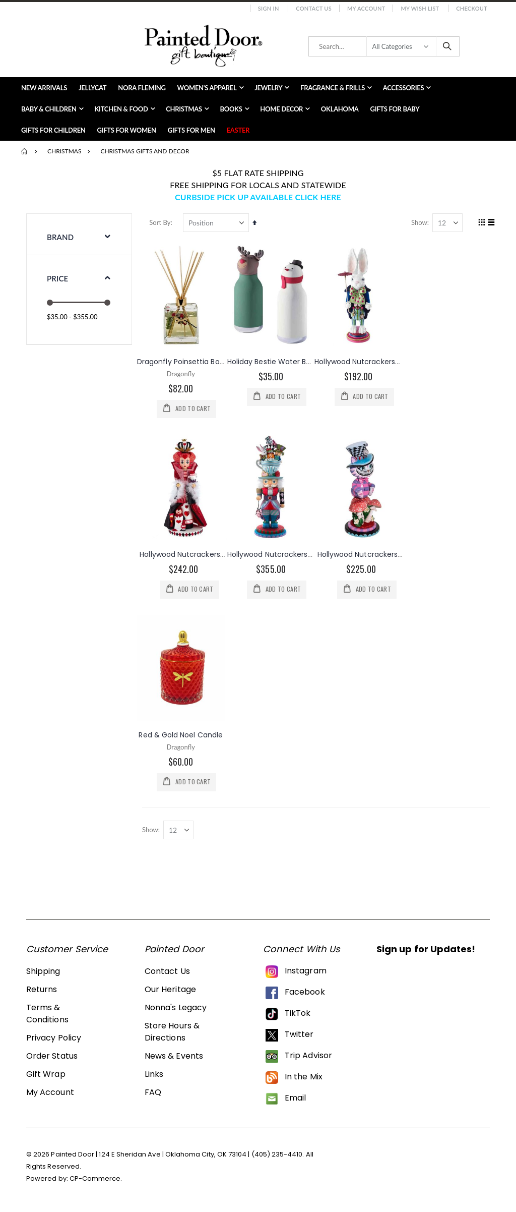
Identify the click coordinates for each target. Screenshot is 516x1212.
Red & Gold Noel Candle (183, 735)
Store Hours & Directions (172, 1033)
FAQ (153, 1094)
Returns (41, 991)
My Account (366, 8)
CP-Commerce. (96, 1180)
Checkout (471, 8)
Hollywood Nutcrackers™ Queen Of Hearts (216, 554)
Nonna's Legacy (176, 1009)
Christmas (64, 151)
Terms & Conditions (47, 1015)
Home (24, 151)
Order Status (52, 1057)
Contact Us (314, 8)
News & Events (174, 1057)
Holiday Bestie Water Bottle (277, 361)
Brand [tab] (60, 237)
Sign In (268, 8)
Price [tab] (57, 278)
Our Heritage (170, 991)
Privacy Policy (53, 1039)
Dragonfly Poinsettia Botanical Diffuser (208, 361)
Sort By (162, 222)
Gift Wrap (46, 1075)
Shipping (43, 972)
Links (154, 1075)
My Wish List (420, 8)
